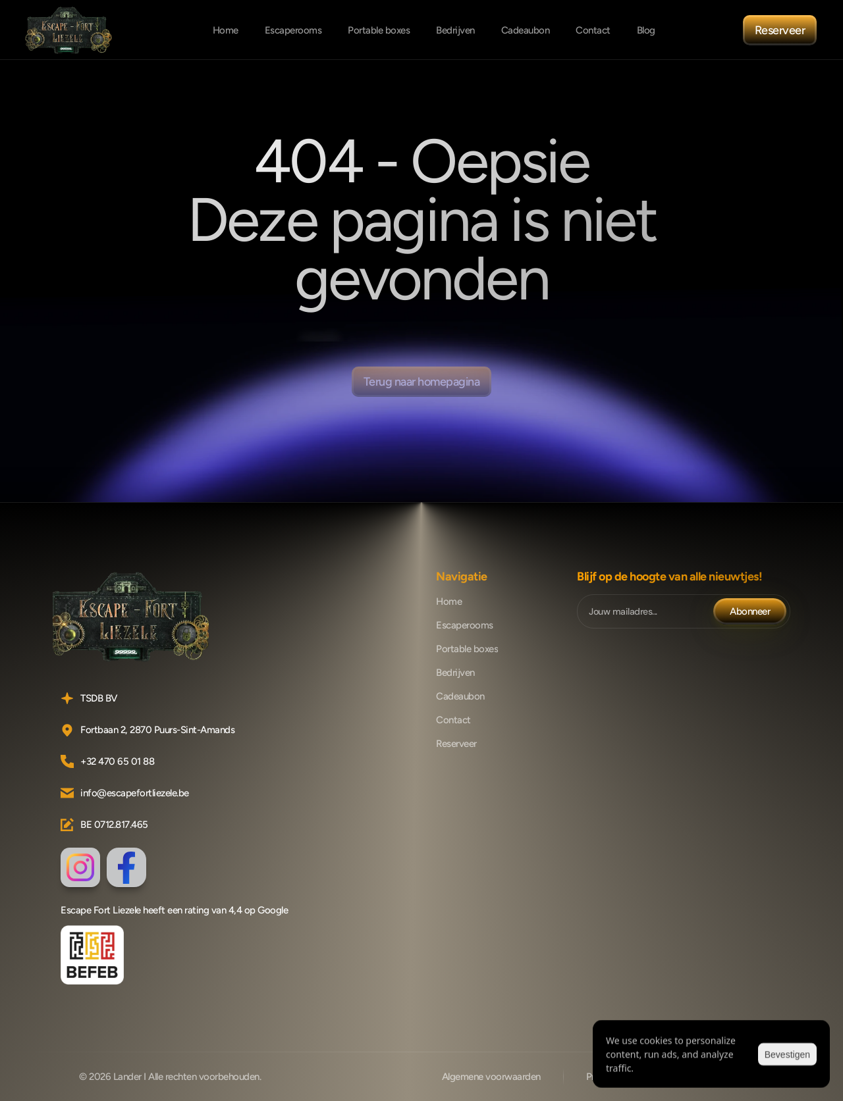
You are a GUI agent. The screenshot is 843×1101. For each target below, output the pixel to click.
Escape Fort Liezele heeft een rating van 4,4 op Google (174, 910)
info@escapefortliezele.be (134, 793)
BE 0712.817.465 (114, 825)
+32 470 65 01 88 (117, 761)
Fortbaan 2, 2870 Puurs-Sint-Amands (157, 730)
